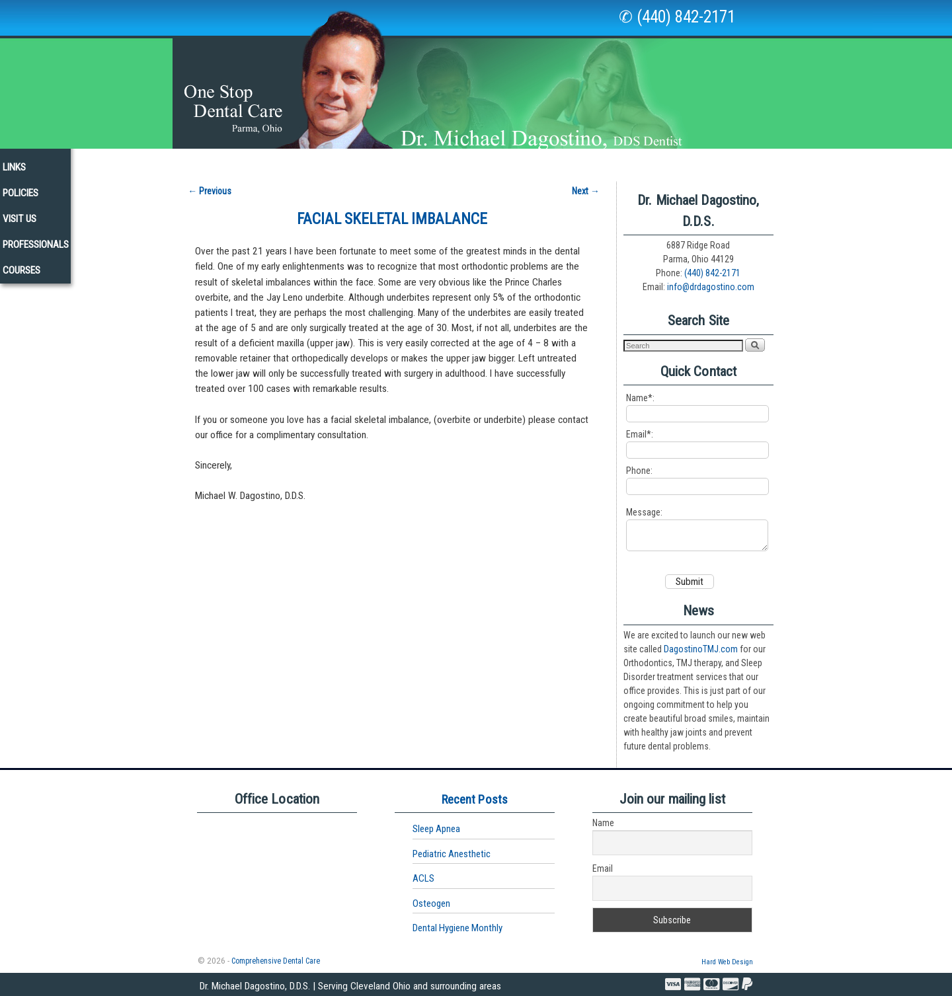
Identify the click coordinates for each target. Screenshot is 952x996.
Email (602, 867)
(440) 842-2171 (712, 266)
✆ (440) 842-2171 (677, 16)
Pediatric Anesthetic (452, 853)
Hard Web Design (727, 961)
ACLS (423, 878)
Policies (611, 161)
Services (332, 164)
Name (603, 822)
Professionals (741, 161)
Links (559, 161)
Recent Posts (475, 798)
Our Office (255, 164)
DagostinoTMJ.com (701, 648)
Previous (209, 184)
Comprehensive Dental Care (275, 960)
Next (586, 184)
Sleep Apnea (436, 828)
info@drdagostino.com (710, 280)
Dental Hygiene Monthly (457, 927)
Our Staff (186, 161)
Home (129, 161)
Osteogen (431, 903)
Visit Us (669, 161)
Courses (815, 161)
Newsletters (496, 161)
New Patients (414, 161)
